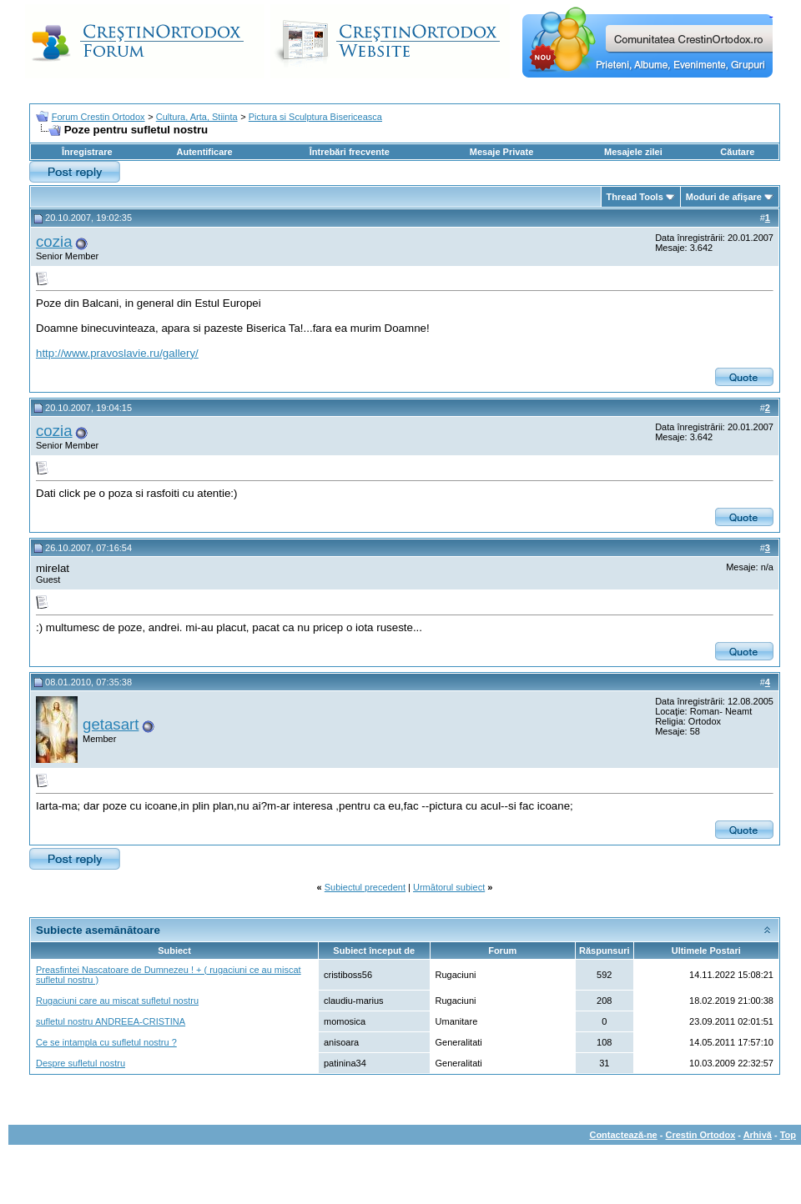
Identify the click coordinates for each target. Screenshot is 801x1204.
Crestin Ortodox (701, 1135)
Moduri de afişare (724, 197)
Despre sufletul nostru (80, 1063)
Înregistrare (87, 152)
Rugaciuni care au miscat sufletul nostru (117, 1001)
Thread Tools (635, 197)
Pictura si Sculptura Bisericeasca (315, 117)
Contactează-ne (623, 1135)
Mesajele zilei (633, 152)
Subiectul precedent (365, 887)
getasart (111, 724)
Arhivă (757, 1135)
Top (788, 1135)
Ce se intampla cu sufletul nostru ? (106, 1042)
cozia (54, 241)
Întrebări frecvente (350, 152)
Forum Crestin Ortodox (98, 117)
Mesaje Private (501, 152)
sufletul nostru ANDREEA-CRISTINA (110, 1021)
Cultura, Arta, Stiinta (197, 117)
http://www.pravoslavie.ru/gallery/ (117, 353)
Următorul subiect (449, 887)
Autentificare (204, 152)
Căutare (737, 152)
